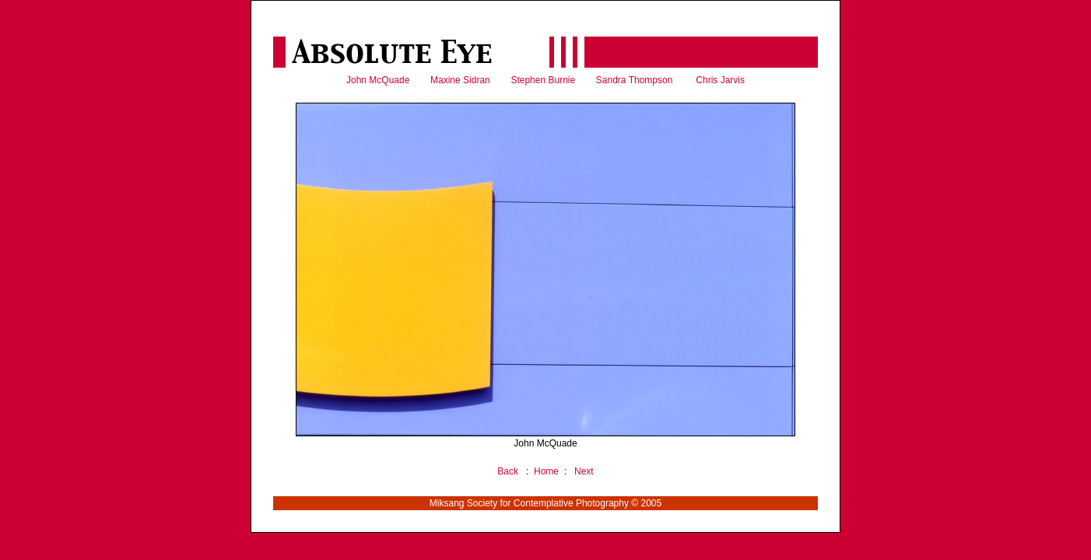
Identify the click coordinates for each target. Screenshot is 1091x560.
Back (507, 471)
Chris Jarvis (720, 80)
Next (584, 471)
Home (546, 471)
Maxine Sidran (460, 80)
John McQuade (377, 80)
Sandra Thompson (634, 80)
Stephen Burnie (542, 80)
